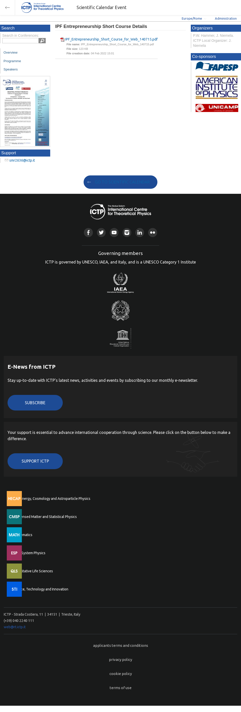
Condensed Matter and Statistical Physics (44, 517)
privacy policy (120, 659)
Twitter (101, 232)
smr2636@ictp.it (22, 160)
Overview (11, 52)
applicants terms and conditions (120, 645)
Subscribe (35, 402)
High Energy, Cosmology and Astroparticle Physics (51, 499)
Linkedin (139, 232)
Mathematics (22, 535)
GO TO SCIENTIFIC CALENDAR (122, 182)
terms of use (121, 688)
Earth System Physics (28, 553)
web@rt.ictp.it (15, 627)
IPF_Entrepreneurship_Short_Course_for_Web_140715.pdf (111, 39)
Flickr (152, 232)
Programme (12, 61)
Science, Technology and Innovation (40, 589)
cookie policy (120, 673)
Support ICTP (35, 461)
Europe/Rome (192, 18)
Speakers (11, 69)
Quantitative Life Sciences (32, 571)
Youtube (114, 232)
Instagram (127, 232)
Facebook (88, 232)
